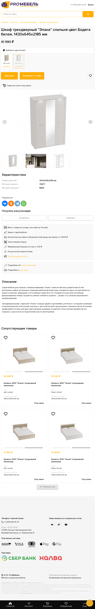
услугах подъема (28, 265)
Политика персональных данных (63, 575)
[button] (4, 122)
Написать (70, 218)
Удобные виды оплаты (17, 256)
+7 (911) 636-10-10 (78, 5)
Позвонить (24, 218)
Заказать (9, 75)
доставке (24, 270)
